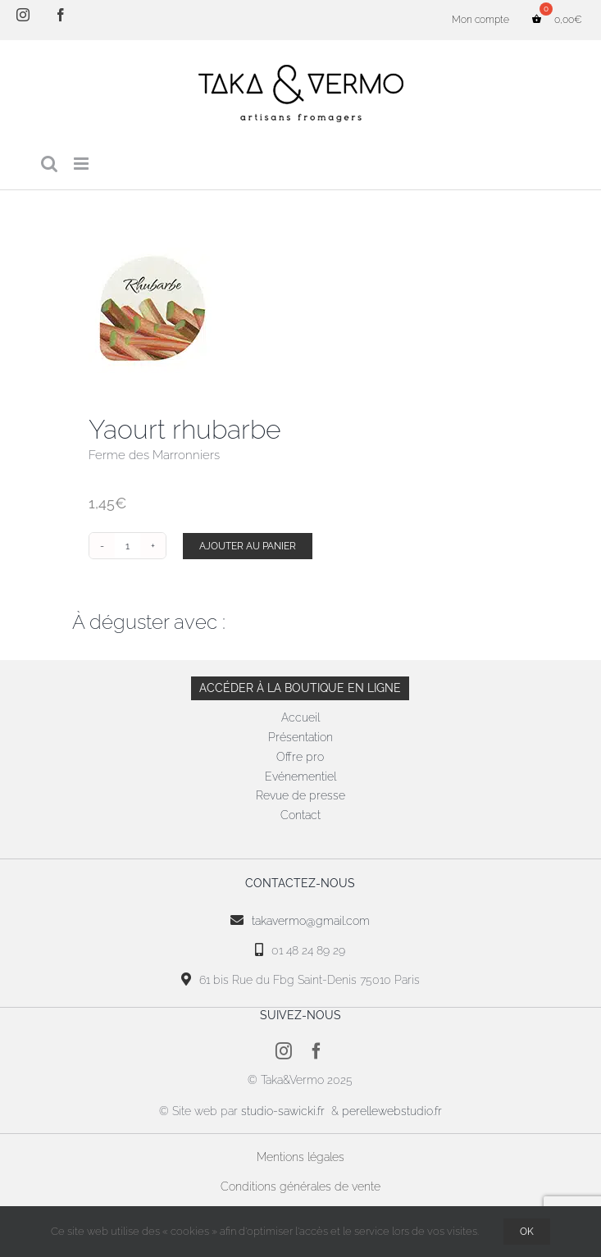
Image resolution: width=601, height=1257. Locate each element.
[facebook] (316, 1051)
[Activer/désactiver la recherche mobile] (49, 163)
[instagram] (283, 1051)
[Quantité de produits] (127, 545)
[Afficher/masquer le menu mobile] (82, 163)
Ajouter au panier (247, 546)
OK (527, 1231)
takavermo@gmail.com (311, 920)
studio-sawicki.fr (284, 1111)
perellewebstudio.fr (392, 1111)
